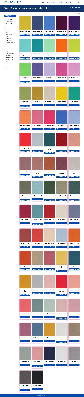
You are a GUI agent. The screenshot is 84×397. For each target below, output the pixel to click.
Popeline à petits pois (10, 53)
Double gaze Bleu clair (74, 125)
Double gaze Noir (37, 385)
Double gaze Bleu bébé (37, 148)
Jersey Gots (8, 44)
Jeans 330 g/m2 (9, 40)
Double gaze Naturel (49, 101)
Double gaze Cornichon (25, 196)
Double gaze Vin (62, 148)
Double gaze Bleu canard (37, 54)
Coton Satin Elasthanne (10, 25)
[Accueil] (68, 7)
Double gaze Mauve (49, 266)
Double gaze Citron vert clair (49, 54)
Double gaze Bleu (62, 243)
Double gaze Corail (25, 313)
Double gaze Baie (25, 219)
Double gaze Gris (74, 361)
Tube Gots (8, 65)
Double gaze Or (37, 101)
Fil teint (7, 32)
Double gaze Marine (49, 361)
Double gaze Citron (61, 101)
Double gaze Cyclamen (62, 31)
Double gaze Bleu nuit (37, 31)
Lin (6, 46)
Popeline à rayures (9, 57)
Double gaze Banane (25, 31)
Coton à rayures (9, 23)
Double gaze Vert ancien (74, 196)
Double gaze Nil (25, 361)
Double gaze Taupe (74, 337)
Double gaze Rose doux (62, 314)
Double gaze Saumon (74, 290)
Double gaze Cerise (61, 77)
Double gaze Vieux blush (37, 172)
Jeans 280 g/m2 (9, 38)
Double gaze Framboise (62, 290)
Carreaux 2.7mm (9, 19)
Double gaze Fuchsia (49, 125)
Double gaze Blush (74, 148)
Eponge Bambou (9, 30)
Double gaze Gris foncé (25, 386)
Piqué (7, 51)
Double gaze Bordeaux (49, 219)
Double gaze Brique (74, 243)
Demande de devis (25, 34)
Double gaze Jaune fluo (74, 54)
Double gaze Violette (74, 31)
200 (76, 13)
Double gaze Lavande (37, 77)
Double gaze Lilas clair (25, 172)
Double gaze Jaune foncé (25, 290)
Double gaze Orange (25, 125)
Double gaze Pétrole (74, 266)
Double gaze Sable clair (74, 172)
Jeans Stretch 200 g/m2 (10, 42)
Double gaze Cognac (49, 172)
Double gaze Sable (49, 243)
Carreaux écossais (9, 21)
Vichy (7, 68)
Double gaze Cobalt (61, 125)
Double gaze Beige (37, 266)
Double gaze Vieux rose (37, 362)
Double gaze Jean (74, 219)
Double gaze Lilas (50, 77)
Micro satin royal (9, 48)
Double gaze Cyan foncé (49, 148)
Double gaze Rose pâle (74, 77)
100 (74, 13)
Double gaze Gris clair (37, 290)
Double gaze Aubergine (62, 172)
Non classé (8, 49)
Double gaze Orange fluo (62, 54)
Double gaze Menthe (49, 313)
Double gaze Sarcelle (37, 195)
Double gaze (77, 7)
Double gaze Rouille (25, 266)
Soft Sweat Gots (9, 63)
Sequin (7, 61)
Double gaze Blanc (62, 361)
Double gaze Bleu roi (49, 31)
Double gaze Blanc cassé (62, 338)
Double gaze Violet (25, 337)
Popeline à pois (9, 55)
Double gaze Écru (62, 219)
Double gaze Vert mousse (62, 196)
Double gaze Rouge (25, 148)
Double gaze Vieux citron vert (25, 102)
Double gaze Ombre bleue (37, 220)
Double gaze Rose (37, 125)
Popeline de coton (9, 59)
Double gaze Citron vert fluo (25, 78)
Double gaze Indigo (37, 337)
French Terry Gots (9, 34)
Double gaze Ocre (50, 337)
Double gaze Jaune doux (62, 266)
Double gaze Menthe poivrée (25, 54)
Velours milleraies (9, 67)
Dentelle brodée (9, 27)
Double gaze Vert (74, 101)
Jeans (7, 36)
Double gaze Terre (37, 243)
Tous (79, 13)
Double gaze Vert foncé (50, 196)
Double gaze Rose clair (49, 290)
